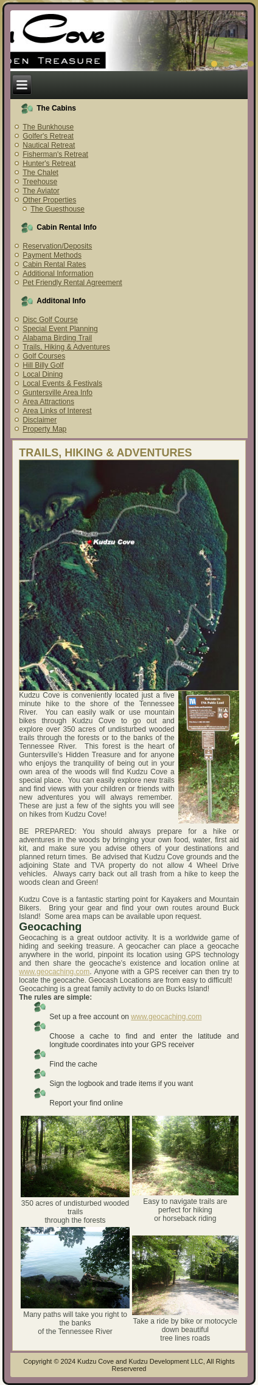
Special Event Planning (60, 329)
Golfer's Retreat (48, 136)
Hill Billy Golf (43, 365)
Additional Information (58, 273)
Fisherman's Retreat (55, 154)
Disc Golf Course (50, 319)
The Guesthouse (57, 209)
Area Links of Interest (57, 411)
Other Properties (49, 200)
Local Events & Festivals (62, 383)
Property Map (44, 429)
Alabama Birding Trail (57, 338)
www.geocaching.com (54, 971)
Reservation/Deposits (57, 246)
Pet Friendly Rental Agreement (72, 282)
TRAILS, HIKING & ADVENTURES (105, 453)
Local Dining (43, 374)
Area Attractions (48, 401)
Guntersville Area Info (57, 392)
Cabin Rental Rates (54, 264)
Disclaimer (40, 420)
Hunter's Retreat (49, 163)
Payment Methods (52, 255)
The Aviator (41, 191)
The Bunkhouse (48, 127)
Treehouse (40, 181)
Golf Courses (44, 356)
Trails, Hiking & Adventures (66, 347)
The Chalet (40, 172)
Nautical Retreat (49, 145)
